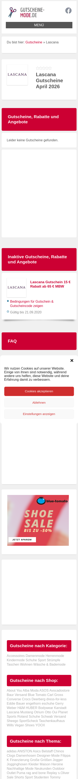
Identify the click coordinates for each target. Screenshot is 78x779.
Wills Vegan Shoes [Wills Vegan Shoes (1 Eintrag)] (21, 725)
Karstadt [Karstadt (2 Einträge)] (60, 708)
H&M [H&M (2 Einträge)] (21, 708)
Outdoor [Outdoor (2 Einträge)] (58, 768)
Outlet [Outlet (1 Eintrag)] (11, 773)
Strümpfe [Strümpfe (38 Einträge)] (53, 660)
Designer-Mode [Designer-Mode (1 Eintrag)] (48, 755)
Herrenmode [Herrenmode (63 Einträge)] (55, 656)
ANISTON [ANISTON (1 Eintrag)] (24, 751)
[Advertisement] (39, 193)
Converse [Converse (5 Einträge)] (14, 699)
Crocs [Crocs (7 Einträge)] (26, 699)
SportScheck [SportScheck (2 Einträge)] (28, 721)
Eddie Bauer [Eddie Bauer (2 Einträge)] (16, 703)
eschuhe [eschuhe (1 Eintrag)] (48, 703)
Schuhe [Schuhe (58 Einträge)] (31, 660)
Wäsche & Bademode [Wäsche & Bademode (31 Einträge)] (49, 664)
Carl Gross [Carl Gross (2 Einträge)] (55, 695)
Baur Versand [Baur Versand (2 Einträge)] (17, 695)
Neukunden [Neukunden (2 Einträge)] (43, 768)
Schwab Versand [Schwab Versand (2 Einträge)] (53, 716)
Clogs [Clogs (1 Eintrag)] (11, 755)
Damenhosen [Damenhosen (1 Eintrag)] (26, 755)
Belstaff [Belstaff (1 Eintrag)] (47, 751)
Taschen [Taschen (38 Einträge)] (13, 664)
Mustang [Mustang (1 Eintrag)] (26, 712)
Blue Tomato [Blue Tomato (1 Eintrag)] (37, 695)
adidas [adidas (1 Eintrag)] (12, 751)
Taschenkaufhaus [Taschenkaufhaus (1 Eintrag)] (52, 721)
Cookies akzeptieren (39, 391)
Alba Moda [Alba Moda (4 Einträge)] (31, 690)
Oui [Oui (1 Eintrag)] (54, 712)
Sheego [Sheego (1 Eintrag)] (12, 721)
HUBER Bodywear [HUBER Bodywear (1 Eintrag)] (39, 708)
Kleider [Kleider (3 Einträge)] (33, 764)
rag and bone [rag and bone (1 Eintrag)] (36, 773)
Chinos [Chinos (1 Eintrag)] (59, 751)
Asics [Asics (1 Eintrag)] (37, 751)
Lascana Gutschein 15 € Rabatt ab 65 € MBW (50, 284)
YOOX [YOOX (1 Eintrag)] (40, 725)
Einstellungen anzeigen (39, 414)
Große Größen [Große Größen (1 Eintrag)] (41, 760)
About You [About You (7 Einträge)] (14, 690)
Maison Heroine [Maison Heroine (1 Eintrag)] (51, 764)
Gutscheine (33, 42)
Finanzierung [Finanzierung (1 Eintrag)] (19, 760)
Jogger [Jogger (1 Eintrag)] (58, 760)
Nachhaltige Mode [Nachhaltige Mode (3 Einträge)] (20, 768)
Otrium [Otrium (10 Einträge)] (39, 712)
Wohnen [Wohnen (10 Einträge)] (26, 664)
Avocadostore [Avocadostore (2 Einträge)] (59, 690)
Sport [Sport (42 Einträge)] (42, 660)
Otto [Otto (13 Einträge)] (48, 712)
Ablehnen (39, 402)
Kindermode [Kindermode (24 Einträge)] (16, 660)
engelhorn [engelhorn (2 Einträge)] (33, 703)
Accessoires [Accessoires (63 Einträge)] (16, 656)
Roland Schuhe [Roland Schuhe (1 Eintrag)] (28, 716)
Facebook (68, 10)
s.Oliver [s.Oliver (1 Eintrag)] (63, 773)
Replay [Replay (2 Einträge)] (52, 773)
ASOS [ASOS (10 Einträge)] (43, 690)
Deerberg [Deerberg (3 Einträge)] (39, 699)
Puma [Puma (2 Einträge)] (21, 773)
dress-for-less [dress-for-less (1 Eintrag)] (56, 699)
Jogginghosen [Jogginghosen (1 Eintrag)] (17, 764)
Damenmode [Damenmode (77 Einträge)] (35, 656)
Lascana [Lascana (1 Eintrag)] (13, 712)
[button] (72, 360)
